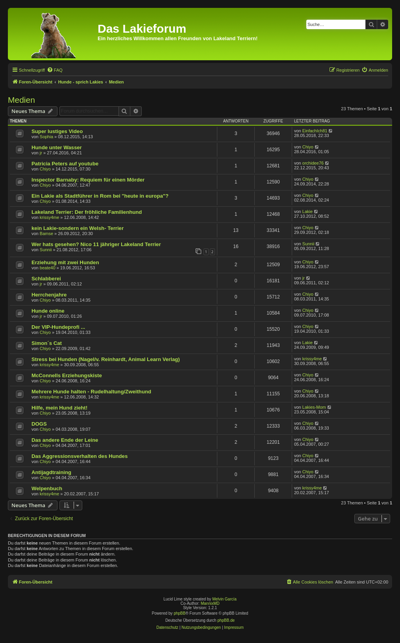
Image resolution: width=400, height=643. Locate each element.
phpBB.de (226, 620)
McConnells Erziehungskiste (66, 375)
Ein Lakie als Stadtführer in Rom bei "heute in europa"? (100, 196)
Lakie (307, 211)
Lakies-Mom (314, 407)
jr (41, 152)
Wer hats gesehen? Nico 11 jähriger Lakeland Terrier (96, 244)
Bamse (46, 233)
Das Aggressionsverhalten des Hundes (79, 456)
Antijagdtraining (51, 472)
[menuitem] (55, 70)
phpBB (179, 613)
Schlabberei (46, 279)
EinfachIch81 (315, 130)
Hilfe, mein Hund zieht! (59, 408)
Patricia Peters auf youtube (64, 164)
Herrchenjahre (49, 295)
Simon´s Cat (46, 343)
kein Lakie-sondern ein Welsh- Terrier (77, 228)
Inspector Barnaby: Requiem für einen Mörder (87, 180)
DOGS (39, 424)
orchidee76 (313, 163)
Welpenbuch (46, 488)
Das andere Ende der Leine (64, 440)
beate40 (48, 267)
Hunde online (48, 311)
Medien (21, 99)
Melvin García (224, 599)
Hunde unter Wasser (56, 147)
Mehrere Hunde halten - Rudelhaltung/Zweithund (91, 392)
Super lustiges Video (57, 131)
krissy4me (49, 217)
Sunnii (46, 249)
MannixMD (210, 603)
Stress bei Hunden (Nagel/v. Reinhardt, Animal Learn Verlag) (105, 359)
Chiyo (307, 147)
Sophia (46, 136)
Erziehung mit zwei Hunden (65, 262)
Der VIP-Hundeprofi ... (58, 327)
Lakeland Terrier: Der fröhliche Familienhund (86, 212)
